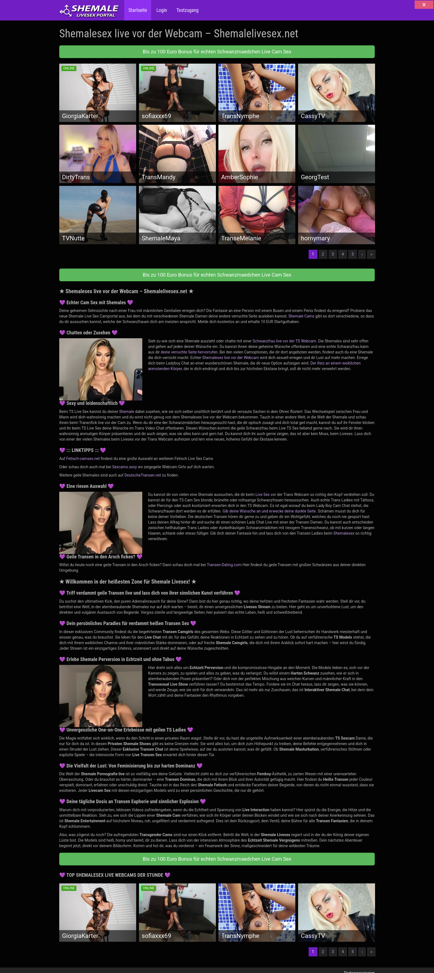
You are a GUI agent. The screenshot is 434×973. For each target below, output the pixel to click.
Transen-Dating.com (224, 565)
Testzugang (186, 10)
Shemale (126, 411)
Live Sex (262, 494)
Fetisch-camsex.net (83, 458)
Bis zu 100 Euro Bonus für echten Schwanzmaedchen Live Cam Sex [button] (217, 51)
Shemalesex (344, 533)
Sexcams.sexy (124, 467)
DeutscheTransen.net (143, 475)
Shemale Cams (301, 316)
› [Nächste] (362, 254)
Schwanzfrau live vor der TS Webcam (284, 341)
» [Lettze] (371, 254)
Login (161, 10)
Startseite (137, 10)
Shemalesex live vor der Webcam (230, 357)
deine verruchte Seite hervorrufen (189, 352)
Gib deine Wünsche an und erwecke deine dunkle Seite (269, 511)
